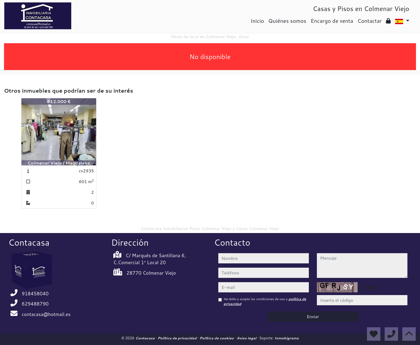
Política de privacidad (177, 338)
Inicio (257, 20)
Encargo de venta (332, 20)
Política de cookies (217, 338)
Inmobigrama (287, 338)
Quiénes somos (287, 20)
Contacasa (145, 338)
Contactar (369, 20)
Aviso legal (247, 338)
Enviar (313, 316)
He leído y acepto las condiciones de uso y (265, 301)
